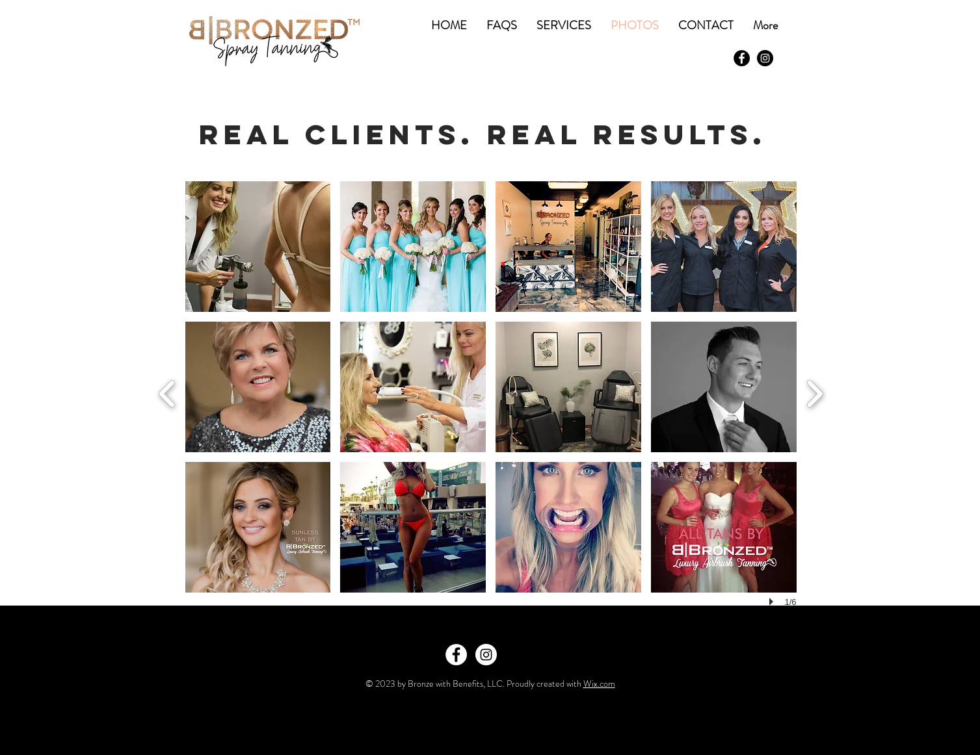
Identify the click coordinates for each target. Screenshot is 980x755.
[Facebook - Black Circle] (742, 58)
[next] (814, 392)
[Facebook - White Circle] (456, 654)
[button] (258, 246)
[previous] (167, 392)
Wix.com (599, 683)
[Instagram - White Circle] (486, 654)
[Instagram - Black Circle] (765, 58)
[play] (773, 602)
